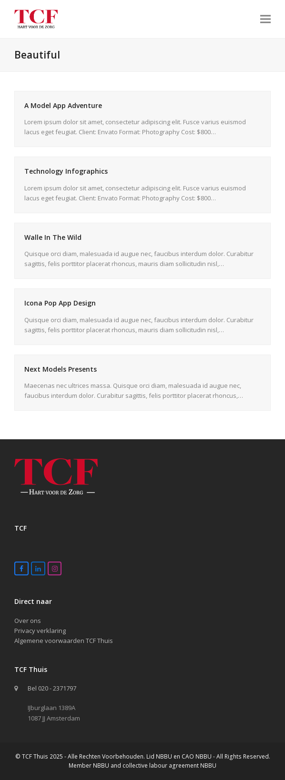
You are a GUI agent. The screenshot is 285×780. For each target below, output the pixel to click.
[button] (265, 19)
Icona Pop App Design (60, 302)
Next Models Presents (60, 369)
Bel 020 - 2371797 (52, 688)
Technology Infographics (66, 171)
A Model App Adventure (63, 105)
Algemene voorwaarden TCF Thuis (63, 640)
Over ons (27, 620)
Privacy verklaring (40, 630)
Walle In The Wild (52, 237)
